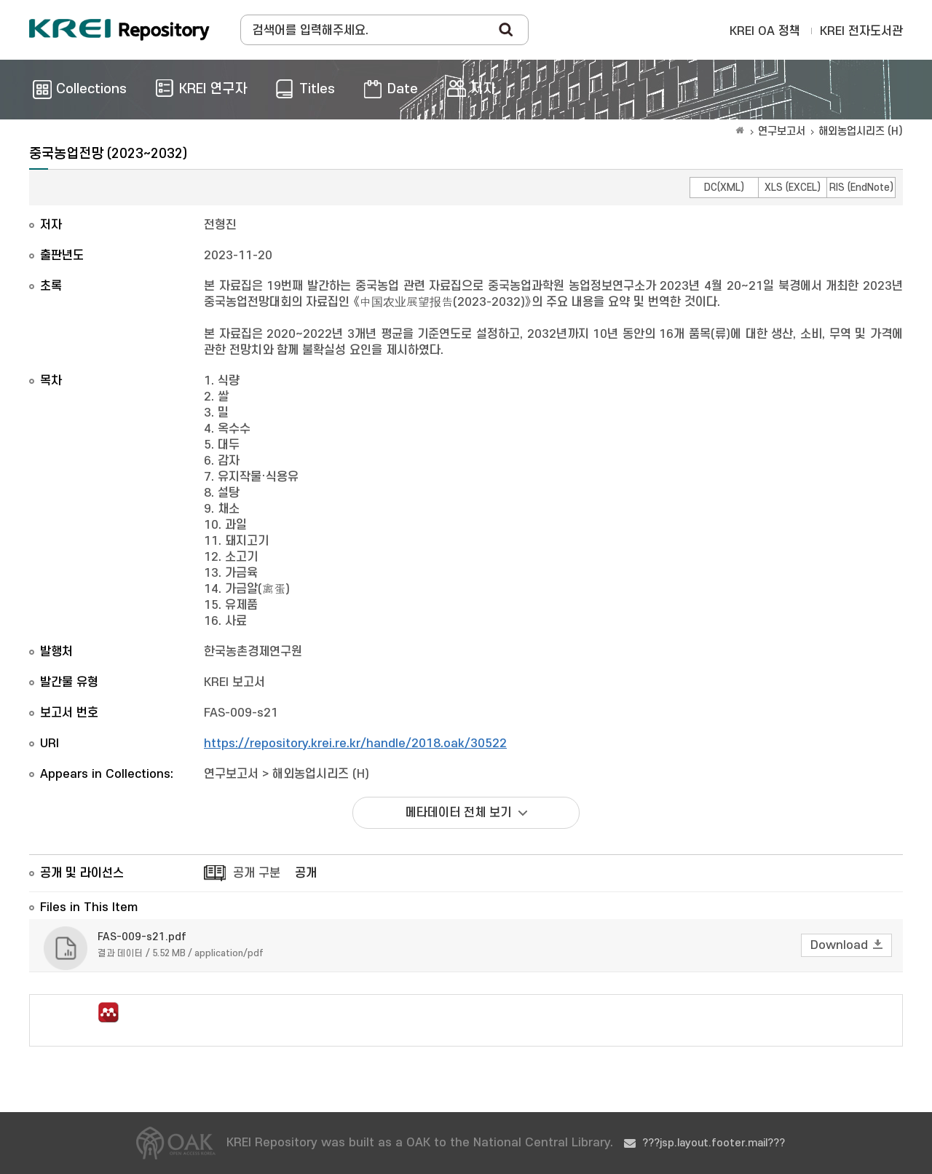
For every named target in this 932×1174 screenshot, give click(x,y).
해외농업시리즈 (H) (860, 131)
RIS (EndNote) (861, 187)
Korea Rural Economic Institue (119, 30)
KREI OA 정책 (765, 31)
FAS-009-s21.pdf (142, 937)
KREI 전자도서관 (861, 31)
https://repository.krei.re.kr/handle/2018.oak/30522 (355, 743)
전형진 (220, 225)
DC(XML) (724, 187)
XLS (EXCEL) (793, 187)
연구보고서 (781, 131)
